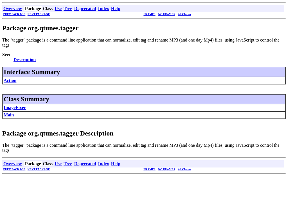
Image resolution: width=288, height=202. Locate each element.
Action (10, 80)
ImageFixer (15, 107)
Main (9, 115)
